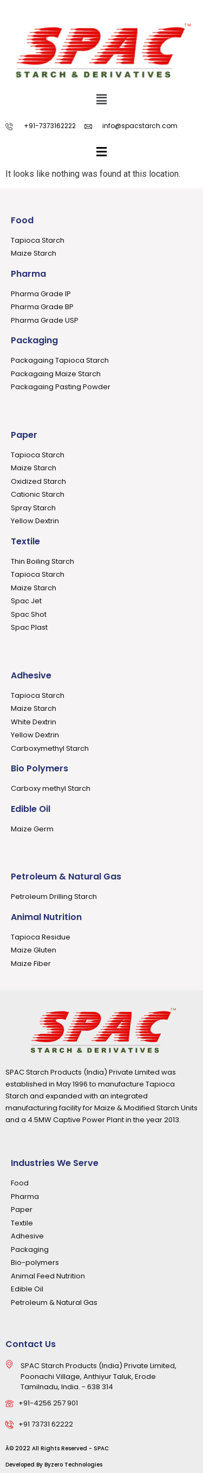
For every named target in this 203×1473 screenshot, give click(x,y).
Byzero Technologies (73, 1465)
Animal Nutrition (46, 917)
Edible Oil (30, 809)
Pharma (28, 274)
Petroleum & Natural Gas (66, 876)
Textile (25, 541)
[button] (101, 100)
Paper (24, 435)
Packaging (34, 340)
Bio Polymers (39, 768)
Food (22, 220)
